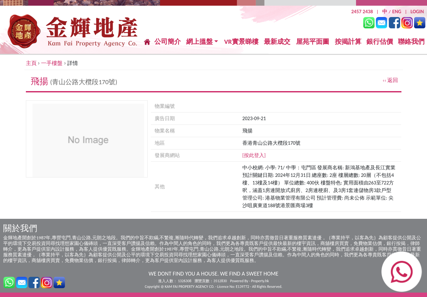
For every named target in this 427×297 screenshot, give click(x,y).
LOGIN (417, 12)
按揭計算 (348, 42)
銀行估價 (379, 42)
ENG (396, 12)
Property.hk (260, 281)
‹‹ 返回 (390, 80)
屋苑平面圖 (312, 42)
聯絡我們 (411, 42)
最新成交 (277, 41)
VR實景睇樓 (241, 41)
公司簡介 (167, 42)
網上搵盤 (199, 41)
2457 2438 (362, 12)
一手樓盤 (51, 63)
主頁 (31, 63)
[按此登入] (254, 155)
